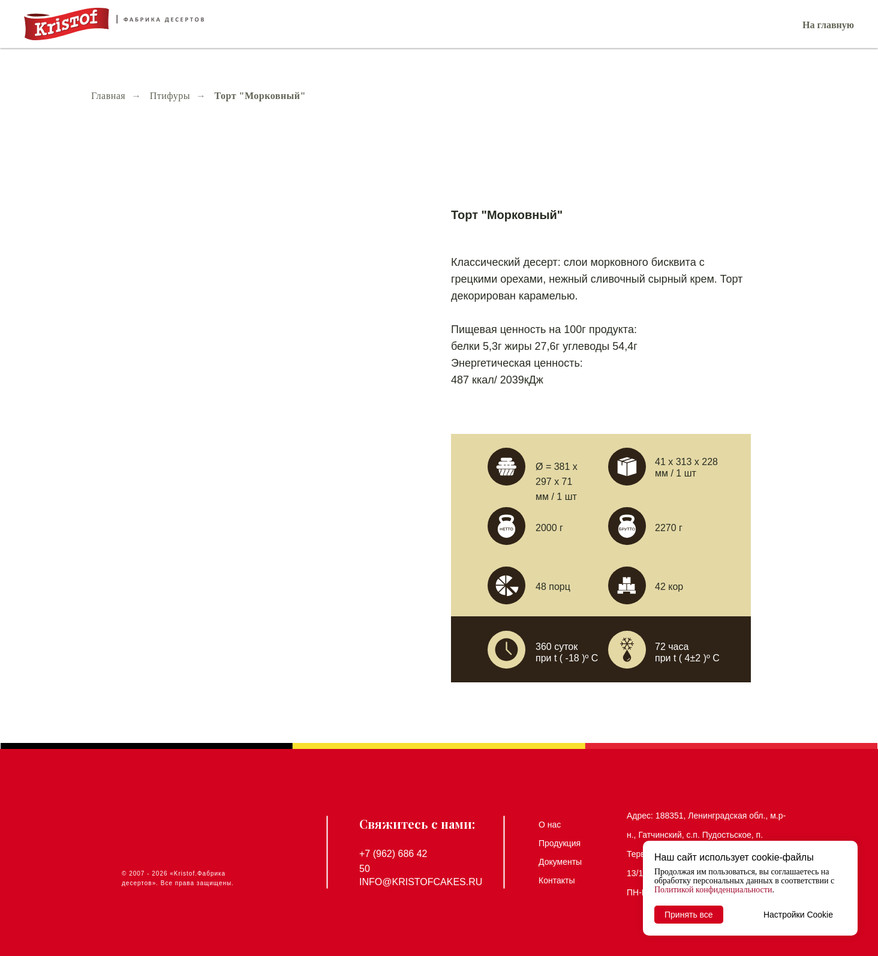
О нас (550, 824)
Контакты (557, 880)
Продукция (560, 843)
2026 (159, 873)
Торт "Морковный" (260, 96)
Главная (108, 96)
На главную (828, 25)
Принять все (688, 914)
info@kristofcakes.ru (420, 882)
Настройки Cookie (798, 914)
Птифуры (170, 96)
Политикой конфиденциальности (713, 889)
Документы (560, 862)
